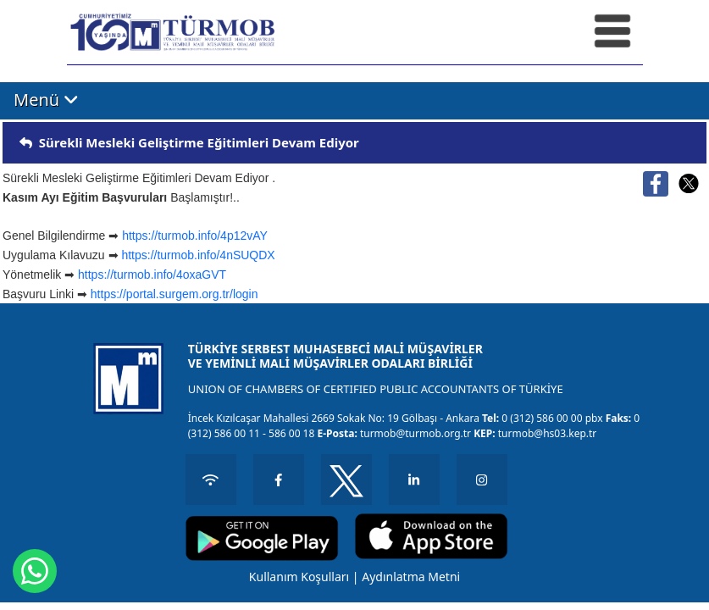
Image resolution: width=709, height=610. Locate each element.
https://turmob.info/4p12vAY (195, 235)
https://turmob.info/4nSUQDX (197, 255)
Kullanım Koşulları (299, 576)
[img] (25, 142)
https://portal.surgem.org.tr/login (174, 294)
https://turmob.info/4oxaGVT (152, 274)
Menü (46, 100)
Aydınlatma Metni (411, 576)
